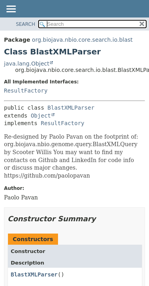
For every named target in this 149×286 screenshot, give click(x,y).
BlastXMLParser (71, 107)
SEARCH (25, 24)
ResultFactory (26, 90)
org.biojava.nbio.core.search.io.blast (82, 40)
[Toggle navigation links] (10, 9)
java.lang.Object (26, 63)
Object (41, 115)
